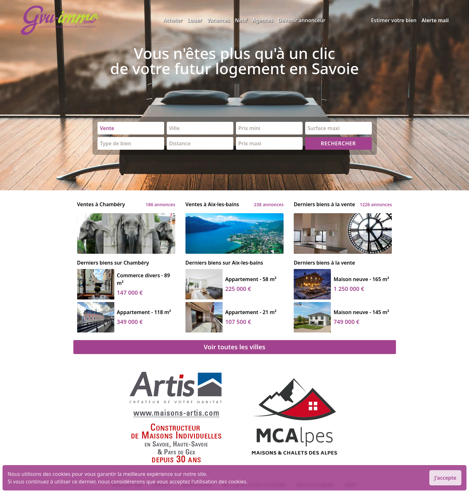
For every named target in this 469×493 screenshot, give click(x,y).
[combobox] (130, 128)
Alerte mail (435, 20)
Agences (262, 20)
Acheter (173, 20)
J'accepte (445, 477)
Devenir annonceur (301, 20)
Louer (195, 20)
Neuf (241, 20)
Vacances (218, 20)
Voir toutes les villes (234, 347)
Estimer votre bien (394, 20)
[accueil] (91, 20)
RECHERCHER (338, 143)
